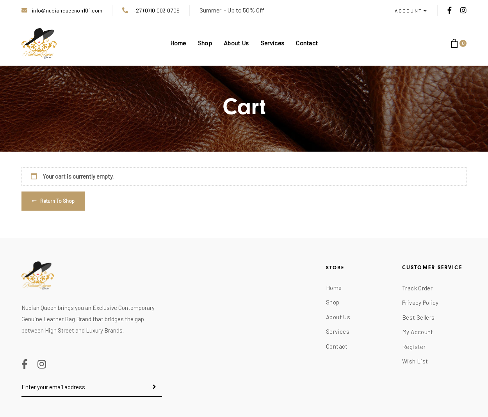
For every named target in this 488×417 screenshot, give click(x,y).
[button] (411, 11)
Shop (333, 302)
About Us (338, 316)
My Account (417, 331)
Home (334, 287)
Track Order (417, 288)
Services (337, 331)
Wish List (415, 361)
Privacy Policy (420, 302)
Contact (337, 346)
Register (414, 346)
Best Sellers (418, 317)
